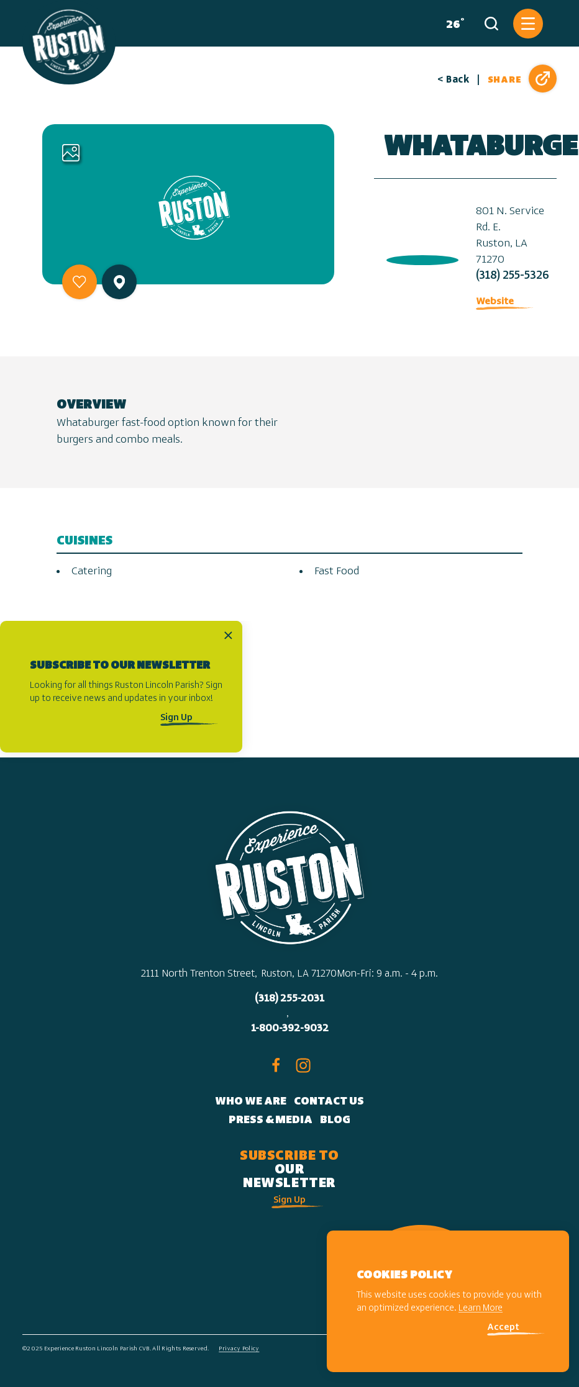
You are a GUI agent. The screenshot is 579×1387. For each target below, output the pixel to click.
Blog (335, 1120)
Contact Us (329, 1102)
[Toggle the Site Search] (491, 23)
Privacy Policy (239, 1348)
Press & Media (270, 1120)
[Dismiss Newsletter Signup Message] (228, 635)
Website (495, 302)
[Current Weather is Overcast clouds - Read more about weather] (452, 23)
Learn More (480, 1308)
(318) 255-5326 (512, 276)
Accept (503, 1327)
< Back (453, 80)
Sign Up (176, 718)
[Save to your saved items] (79, 282)
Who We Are (250, 1102)
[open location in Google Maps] (420, 257)
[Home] (69, 42)
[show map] (119, 282)
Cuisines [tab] (84, 541)
